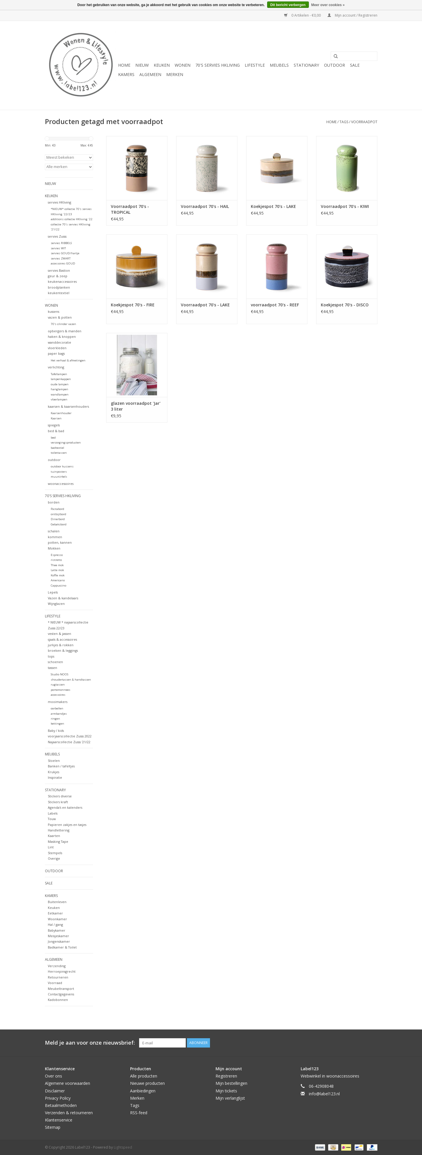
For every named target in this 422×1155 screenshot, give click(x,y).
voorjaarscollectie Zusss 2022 (70, 736)
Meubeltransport (61, 988)
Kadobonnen (58, 999)
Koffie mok (57, 575)
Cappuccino (58, 585)
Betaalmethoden (61, 1105)
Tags (343, 121)
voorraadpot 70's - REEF (275, 305)
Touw (52, 819)
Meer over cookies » (328, 5)
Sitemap (52, 1127)
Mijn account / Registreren (352, 15)
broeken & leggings (63, 650)
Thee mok (57, 565)
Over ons (53, 1076)
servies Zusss (57, 236)
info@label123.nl (324, 1093)
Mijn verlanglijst (230, 1098)
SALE (355, 65)
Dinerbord (58, 519)
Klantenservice (58, 1120)
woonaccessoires (60, 483)
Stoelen (54, 760)
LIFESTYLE (255, 65)
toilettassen (59, 453)
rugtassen (58, 684)
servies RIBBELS (61, 243)
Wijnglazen (56, 603)
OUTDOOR (334, 65)
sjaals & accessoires (62, 639)
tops (51, 656)
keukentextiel (58, 293)
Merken (174, 74)
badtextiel (57, 448)
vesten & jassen (59, 633)
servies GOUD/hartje (65, 253)
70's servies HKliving (217, 65)
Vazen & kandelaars (63, 598)
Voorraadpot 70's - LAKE (205, 305)
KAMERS (126, 74)
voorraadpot (364, 121)
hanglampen (59, 389)
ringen (55, 718)
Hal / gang (55, 924)
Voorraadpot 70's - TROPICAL (130, 209)
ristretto (56, 560)
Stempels (55, 853)
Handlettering (58, 830)
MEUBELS (279, 65)
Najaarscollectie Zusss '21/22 (69, 742)
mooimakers (57, 702)
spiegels (54, 425)
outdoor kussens (62, 466)
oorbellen (57, 708)
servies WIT (58, 248)
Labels (52, 813)
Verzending (57, 966)
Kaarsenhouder (61, 413)
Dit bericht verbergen (288, 5)
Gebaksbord (58, 524)
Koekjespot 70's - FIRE (133, 305)
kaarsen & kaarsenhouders (68, 406)
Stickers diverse (60, 796)
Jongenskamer (59, 941)
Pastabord (57, 509)
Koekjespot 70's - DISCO (345, 305)
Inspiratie (55, 777)
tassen (52, 667)
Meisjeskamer (58, 936)
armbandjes (59, 714)
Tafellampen (59, 374)
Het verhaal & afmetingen (68, 360)
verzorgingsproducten (66, 442)
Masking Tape (58, 841)
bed (53, 437)
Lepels (53, 592)
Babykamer (56, 930)
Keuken (54, 907)
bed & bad (56, 431)
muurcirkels (59, 476)
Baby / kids (56, 730)
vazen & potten (60, 317)
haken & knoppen (62, 336)
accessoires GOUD (63, 263)
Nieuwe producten (147, 1083)
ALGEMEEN (150, 74)
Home (124, 65)
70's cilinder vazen (63, 324)
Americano (58, 580)
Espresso (57, 555)
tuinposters (59, 472)
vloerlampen (59, 399)
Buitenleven (57, 902)
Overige (54, 858)
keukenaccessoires (62, 281)
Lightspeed (123, 1147)
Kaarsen (56, 418)
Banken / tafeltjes (61, 766)
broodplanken (59, 287)
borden (53, 502)
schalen (53, 531)
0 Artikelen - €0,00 (303, 15)
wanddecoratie (59, 342)
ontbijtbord (58, 514)
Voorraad (55, 983)
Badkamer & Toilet (62, 947)
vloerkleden (57, 348)
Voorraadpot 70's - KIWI (345, 206)
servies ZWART (61, 258)
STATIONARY (306, 65)
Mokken (54, 548)
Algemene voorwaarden (67, 1083)
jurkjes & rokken (60, 645)
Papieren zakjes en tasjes (67, 824)
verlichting (56, 367)
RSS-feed (138, 1112)
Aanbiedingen (142, 1091)
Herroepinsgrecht (62, 971)
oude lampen (60, 384)
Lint (51, 847)
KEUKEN (162, 65)
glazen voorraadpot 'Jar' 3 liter (135, 406)
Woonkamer (57, 919)
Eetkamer (55, 913)
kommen (55, 537)
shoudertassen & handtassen (71, 679)
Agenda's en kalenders (65, 807)
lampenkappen (61, 379)
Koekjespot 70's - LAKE (273, 206)
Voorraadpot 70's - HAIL (205, 206)
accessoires (58, 695)
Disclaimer (55, 1091)
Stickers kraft (58, 802)
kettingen (57, 723)
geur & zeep (57, 276)
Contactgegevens (61, 994)
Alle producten (143, 1076)
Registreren (226, 1076)
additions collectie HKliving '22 (71, 219)
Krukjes (53, 772)
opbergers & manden (64, 331)
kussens (53, 311)
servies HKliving (59, 202)
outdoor (54, 460)
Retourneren (58, 977)
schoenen (55, 662)
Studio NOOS (59, 674)
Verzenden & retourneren (69, 1112)
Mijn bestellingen (231, 1083)
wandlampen (60, 394)
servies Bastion (59, 270)
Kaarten (54, 835)
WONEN (182, 65)
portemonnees (60, 690)
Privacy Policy (58, 1098)
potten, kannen (60, 542)
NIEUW (142, 65)
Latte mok (57, 570)
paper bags (56, 353)
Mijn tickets (226, 1091)
